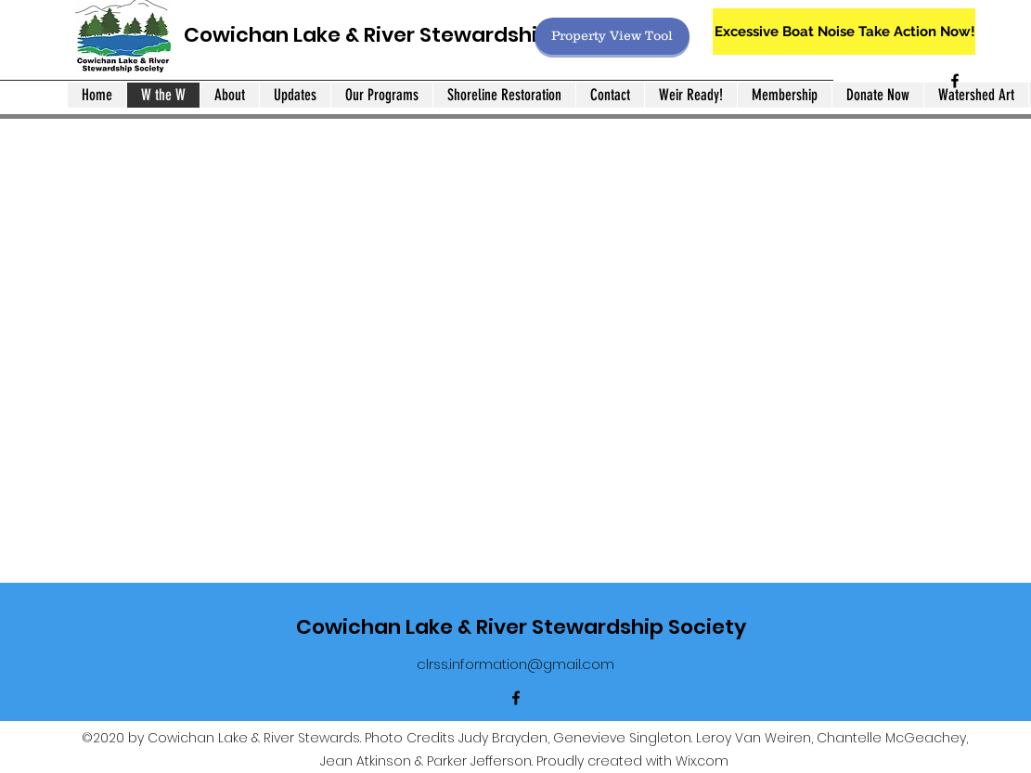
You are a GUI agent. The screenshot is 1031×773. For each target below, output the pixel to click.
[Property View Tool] (612, 36)
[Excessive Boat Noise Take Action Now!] (844, 31)
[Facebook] (955, 80)
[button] (515, 308)
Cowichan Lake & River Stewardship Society (409, 34)
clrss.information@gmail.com (515, 664)
